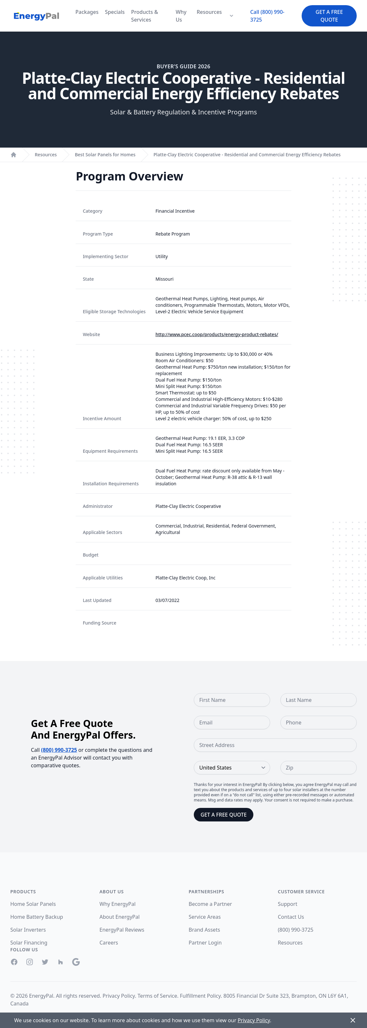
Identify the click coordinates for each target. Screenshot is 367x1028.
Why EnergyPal (117, 903)
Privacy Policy (119, 995)
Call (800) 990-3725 (267, 15)
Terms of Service (157, 995)
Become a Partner (210, 903)
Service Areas (205, 916)
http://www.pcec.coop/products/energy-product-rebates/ (216, 334)
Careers (108, 942)
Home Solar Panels (33, 903)
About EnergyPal (119, 916)
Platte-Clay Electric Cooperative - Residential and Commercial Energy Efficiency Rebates (247, 154)
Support (287, 903)
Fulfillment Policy (200, 995)
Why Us (181, 15)
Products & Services (144, 15)
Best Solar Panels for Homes (105, 154)
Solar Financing (28, 942)
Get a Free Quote (329, 15)
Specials (115, 11)
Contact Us (291, 916)
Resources (209, 11)
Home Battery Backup (36, 916)
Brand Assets (204, 929)
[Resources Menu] (231, 16)
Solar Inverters (28, 929)
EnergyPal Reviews (121, 929)
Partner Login (205, 942)
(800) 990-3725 (59, 749)
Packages (87, 11)
